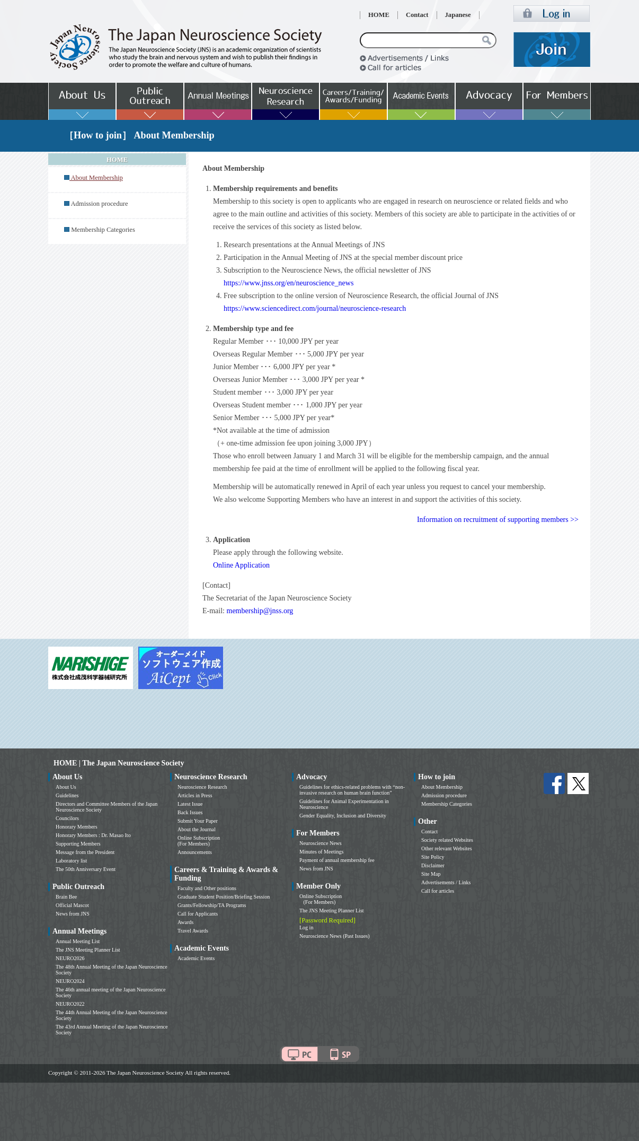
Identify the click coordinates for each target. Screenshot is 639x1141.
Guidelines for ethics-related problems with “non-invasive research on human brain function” (352, 790)
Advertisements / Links (446, 882)
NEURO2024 (70, 981)
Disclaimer (433, 865)
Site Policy (433, 857)
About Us (66, 787)
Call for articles (437, 891)
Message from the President (85, 852)
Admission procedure (99, 203)
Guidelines (67, 795)
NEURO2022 (70, 1004)
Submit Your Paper (198, 821)
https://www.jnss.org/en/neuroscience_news (288, 283)
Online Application (241, 565)
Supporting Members (78, 844)
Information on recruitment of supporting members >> (498, 520)
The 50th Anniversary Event (86, 869)
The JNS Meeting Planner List (88, 950)
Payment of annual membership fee (337, 860)
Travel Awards (193, 931)
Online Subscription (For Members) (199, 841)
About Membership (442, 787)
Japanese (458, 15)
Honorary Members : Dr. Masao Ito (93, 835)
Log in (306, 927)
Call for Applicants (198, 914)
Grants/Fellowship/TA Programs (212, 905)
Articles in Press (195, 795)
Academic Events (196, 958)
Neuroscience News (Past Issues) (334, 936)
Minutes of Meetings (321, 852)
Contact (417, 15)
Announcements (195, 852)
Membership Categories (103, 229)
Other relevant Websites (446, 848)
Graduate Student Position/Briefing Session (224, 897)
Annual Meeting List (78, 941)
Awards (185, 922)
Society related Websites (447, 840)
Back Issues (190, 812)
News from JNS (73, 914)
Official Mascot (72, 905)
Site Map (430, 874)
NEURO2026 (70, 958)
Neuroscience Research (202, 787)
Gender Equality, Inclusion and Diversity (342, 815)
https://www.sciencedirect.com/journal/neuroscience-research (315, 308)
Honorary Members (76, 827)
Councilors (67, 818)
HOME (378, 15)
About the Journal (197, 829)
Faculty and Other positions (207, 888)
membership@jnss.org (260, 611)
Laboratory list (71, 861)
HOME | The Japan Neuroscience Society (119, 763)
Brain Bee (66, 897)
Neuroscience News (320, 843)
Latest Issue (190, 804)
